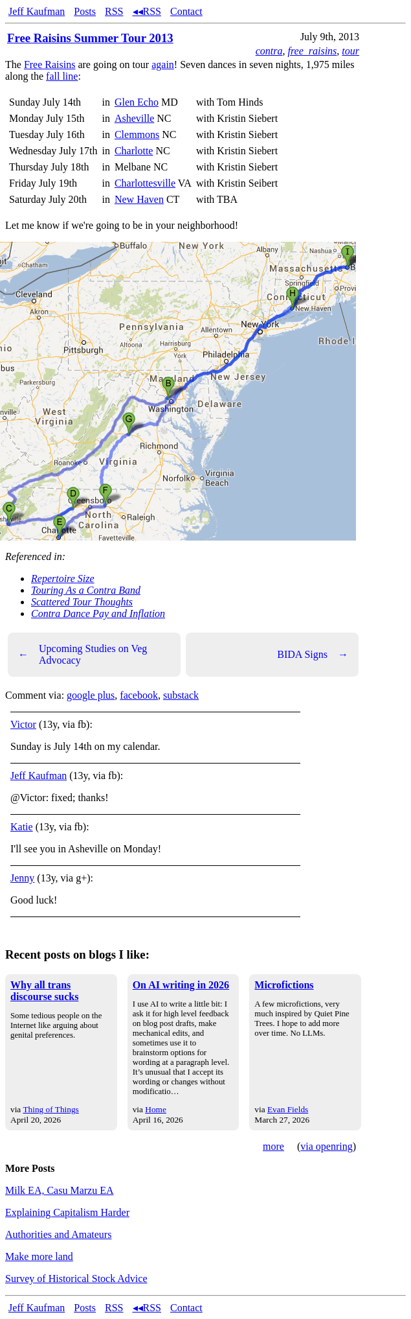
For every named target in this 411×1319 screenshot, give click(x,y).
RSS (114, 11)
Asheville (134, 118)
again (162, 64)
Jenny (22, 877)
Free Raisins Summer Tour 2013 (90, 38)
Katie (21, 826)
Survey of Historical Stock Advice (76, 1278)
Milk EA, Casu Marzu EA (59, 1190)
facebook (139, 695)
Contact (186, 11)
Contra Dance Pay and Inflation (98, 613)
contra (269, 50)
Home (155, 1109)
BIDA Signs (312, 654)
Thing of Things (50, 1109)
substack (181, 695)
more (273, 1146)
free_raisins (312, 50)
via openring (326, 1146)
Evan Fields (287, 1109)
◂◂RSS (147, 11)
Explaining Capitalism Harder (67, 1212)
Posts (85, 11)
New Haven (139, 199)
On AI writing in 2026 (181, 984)
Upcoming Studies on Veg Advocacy (82, 654)
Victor (23, 724)
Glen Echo (137, 102)
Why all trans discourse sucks (44, 990)
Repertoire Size (62, 578)
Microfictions (283, 984)
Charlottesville (145, 183)
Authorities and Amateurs (58, 1234)
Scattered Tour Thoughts (82, 601)
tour (350, 50)
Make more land (39, 1256)
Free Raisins (50, 64)
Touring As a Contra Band (85, 590)
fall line (62, 76)
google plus (91, 695)
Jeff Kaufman (36, 11)
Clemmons (137, 134)
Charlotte (134, 150)
